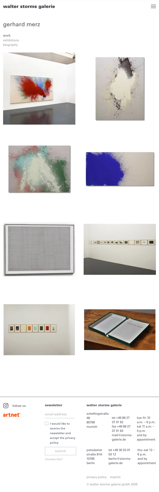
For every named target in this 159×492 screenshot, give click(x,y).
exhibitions (11, 40)
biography (10, 45)
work (7, 35)
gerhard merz (21, 24)
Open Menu (153, 6)
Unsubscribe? (54, 459)
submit (60, 451)
